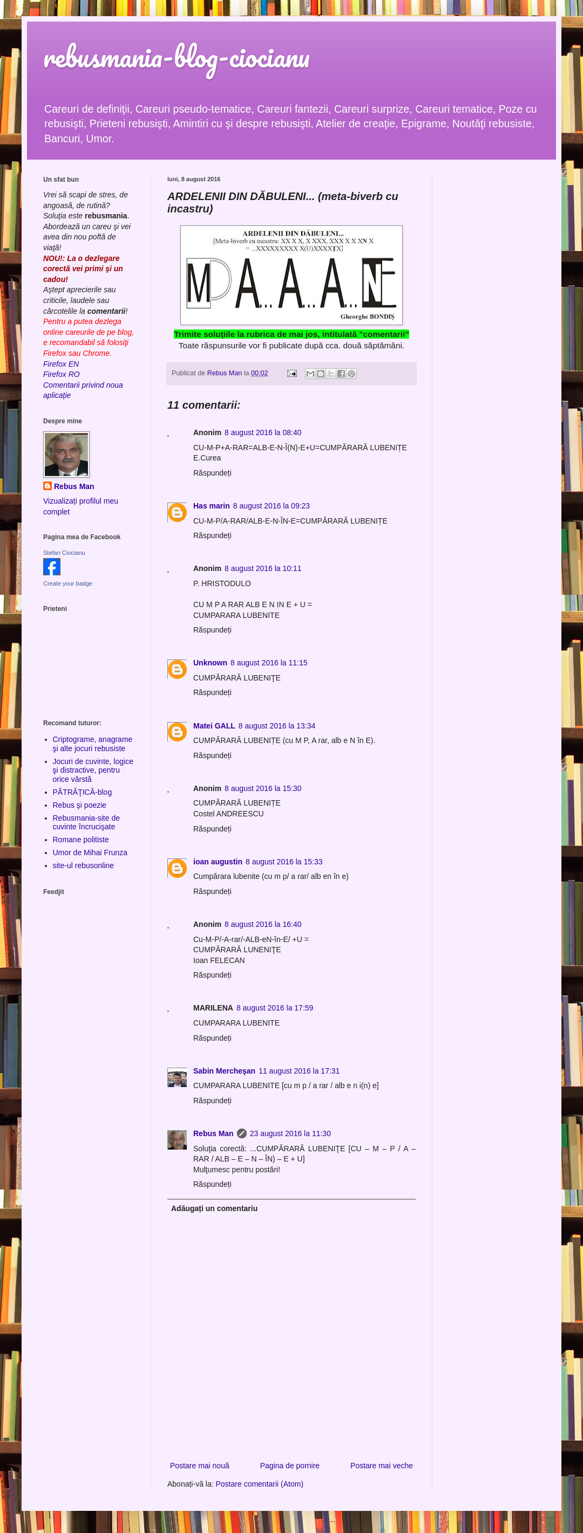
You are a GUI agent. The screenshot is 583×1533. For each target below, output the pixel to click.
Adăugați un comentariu (214, 1208)
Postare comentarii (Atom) (260, 1484)
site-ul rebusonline (83, 865)
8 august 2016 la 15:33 (284, 861)
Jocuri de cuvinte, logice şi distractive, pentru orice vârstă (93, 770)
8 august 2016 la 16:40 (263, 924)
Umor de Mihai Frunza (90, 852)
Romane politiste (81, 839)
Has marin (211, 505)
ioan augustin (217, 861)
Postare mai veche (381, 1465)
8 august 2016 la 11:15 (269, 662)
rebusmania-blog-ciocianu (176, 56)
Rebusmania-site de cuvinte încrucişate (86, 822)
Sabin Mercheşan (224, 1071)
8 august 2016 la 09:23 (271, 505)
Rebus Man (213, 1133)
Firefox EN (61, 364)
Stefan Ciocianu (64, 552)
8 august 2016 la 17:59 (274, 1007)
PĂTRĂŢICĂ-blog (82, 792)
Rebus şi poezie (80, 805)
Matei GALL (214, 725)
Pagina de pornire (290, 1465)
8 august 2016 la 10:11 (263, 568)
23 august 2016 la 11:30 (290, 1133)
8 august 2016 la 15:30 (263, 788)
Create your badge (67, 583)
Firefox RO (61, 374)
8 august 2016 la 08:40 (263, 432)
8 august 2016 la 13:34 (277, 725)
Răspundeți (212, 473)
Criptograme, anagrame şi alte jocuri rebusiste (93, 744)
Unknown (210, 662)
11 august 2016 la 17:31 (299, 1071)
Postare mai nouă (199, 1465)
